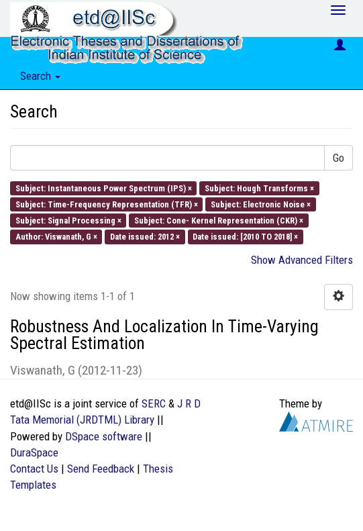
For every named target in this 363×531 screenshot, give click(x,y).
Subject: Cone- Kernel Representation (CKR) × (218, 220)
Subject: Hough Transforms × (259, 188)
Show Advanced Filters (302, 260)
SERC (154, 403)
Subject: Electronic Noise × (261, 204)
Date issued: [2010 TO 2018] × (245, 237)
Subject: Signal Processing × (68, 220)
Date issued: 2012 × (145, 237)
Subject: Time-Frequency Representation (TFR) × (106, 204)
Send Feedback (100, 468)
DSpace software (103, 436)
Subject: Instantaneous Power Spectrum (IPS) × (103, 188)
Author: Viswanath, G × (56, 237)
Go (338, 157)
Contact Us (34, 468)
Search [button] (40, 76)
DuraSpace (34, 452)
